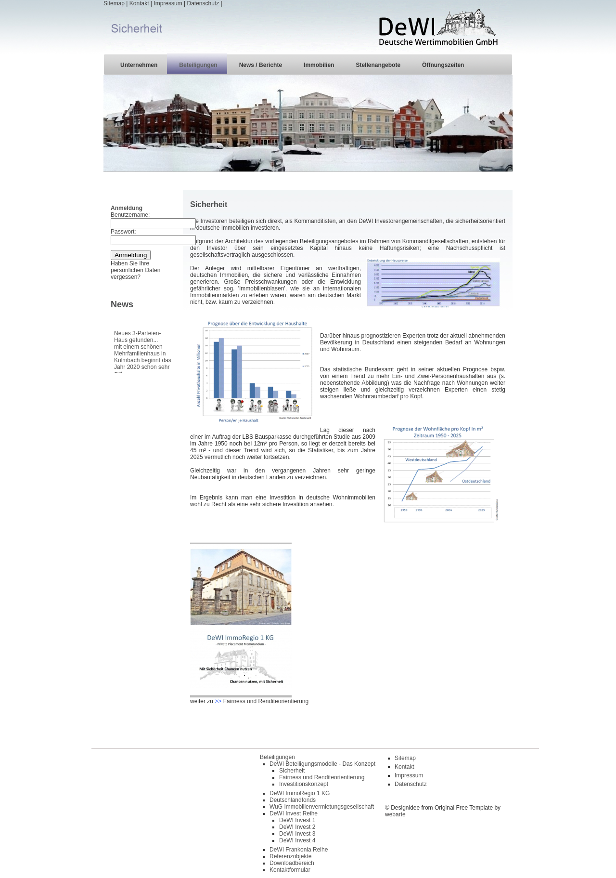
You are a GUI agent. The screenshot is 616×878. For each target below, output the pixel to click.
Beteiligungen (198, 65)
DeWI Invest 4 (297, 840)
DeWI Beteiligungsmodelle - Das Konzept (322, 763)
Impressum (168, 3)
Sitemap (114, 3)
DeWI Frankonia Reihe (299, 849)
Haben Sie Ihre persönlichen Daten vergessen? (135, 270)
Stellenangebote (378, 65)
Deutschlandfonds (293, 800)
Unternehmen (138, 65)
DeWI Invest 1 (297, 820)
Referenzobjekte (290, 856)
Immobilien (319, 65)
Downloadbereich (292, 863)
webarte (395, 814)
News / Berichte (260, 65)
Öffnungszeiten (443, 65)
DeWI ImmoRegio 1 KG (300, 793)
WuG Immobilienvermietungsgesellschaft (322, 806)
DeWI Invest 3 (297, 833)
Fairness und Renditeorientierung (265, 701)
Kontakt (139, 3)
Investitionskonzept (303, 784)
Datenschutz (203, 3)
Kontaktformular (290, 869)
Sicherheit (292, 770)
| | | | (307, 26)
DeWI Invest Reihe (294, 813)
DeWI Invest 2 (297, 827)
